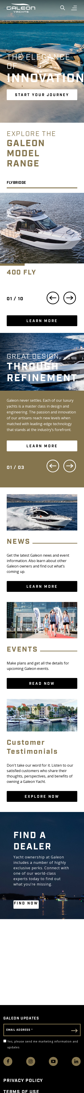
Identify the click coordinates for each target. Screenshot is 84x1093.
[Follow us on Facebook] (7, 1061)
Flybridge (16, 182)
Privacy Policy (23, 1081)
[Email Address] (42, 1030)
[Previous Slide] (52, 466)
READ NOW (42, 683)
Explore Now (42, 796)
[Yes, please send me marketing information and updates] (4, 1041)
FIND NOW (26, 903)
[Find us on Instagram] (30, 1061)
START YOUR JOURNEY (42, 95)
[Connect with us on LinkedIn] (76, 1061)
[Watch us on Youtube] (53, 1061)
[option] (42, 238)
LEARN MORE (42, 321)
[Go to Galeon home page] (21, 8)
